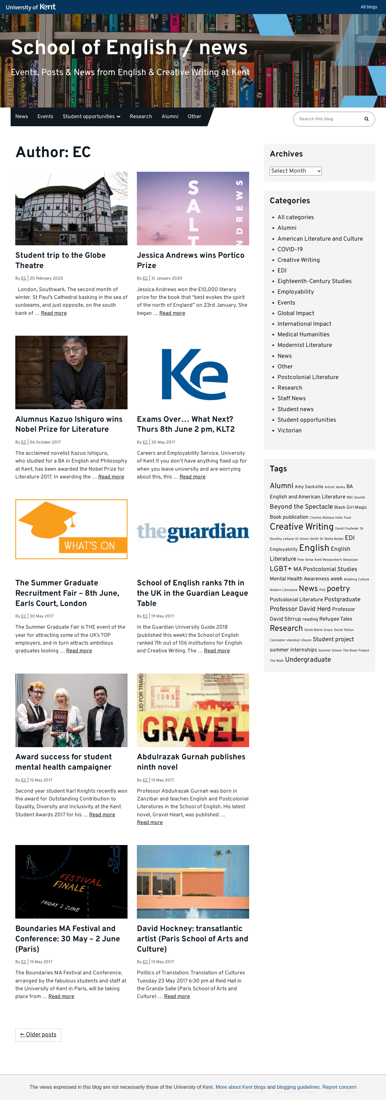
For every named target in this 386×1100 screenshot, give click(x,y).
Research (141, 116)
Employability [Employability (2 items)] (284, 550)
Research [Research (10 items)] (286, 629)
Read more (54, 313)
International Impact (304, 324)
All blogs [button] (369, 6)
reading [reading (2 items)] (310, 619)
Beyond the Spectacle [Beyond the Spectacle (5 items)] (301, 507)
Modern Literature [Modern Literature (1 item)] (283, 590)
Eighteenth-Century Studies (314, 281)
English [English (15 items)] (314, 548)
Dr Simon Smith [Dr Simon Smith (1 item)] (307, 539)
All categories (295, 217)
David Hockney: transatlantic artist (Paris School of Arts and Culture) (192, 939)
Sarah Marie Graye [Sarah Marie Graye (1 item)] (318, 630)
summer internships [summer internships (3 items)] (293, 650)
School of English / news (129, 48)
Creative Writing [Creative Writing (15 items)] (302, 527)
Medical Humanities (303, 335)
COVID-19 (290, 249)
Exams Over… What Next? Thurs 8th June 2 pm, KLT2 (186, 425)
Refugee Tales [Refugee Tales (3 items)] (335, 619)
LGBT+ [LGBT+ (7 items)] (281, 569)
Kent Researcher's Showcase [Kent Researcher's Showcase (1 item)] (336, 560)
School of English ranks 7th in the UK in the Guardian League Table (192, 594)
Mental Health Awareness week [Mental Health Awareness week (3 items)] (306, 579)
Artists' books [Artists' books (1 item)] (335, 487)
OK (295, 1089)
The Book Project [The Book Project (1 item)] (356, 651)
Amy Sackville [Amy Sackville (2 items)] (309, 487)
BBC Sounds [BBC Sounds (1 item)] (356, 498)
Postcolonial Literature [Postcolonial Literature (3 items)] (296, 600)
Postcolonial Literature (308, 377)
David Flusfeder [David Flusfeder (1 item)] (347, 529)
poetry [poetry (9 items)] (338, 589)
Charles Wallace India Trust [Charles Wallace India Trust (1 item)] (330, 518)
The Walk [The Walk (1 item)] (277, 661)
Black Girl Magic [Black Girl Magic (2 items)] (350, 508)
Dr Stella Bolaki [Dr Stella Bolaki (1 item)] (332, 539)
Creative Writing (298, 260)
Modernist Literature (304, 345)
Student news (295, 409)
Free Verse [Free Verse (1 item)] (305, 560)
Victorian (289, 431)
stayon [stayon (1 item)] (306, 640)
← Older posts (38, 1035)
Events (45, 116)
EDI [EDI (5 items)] (350, 538)
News (21, 116)
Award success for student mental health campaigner (63, 762)
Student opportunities (91, 116)
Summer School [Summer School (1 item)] (330, 651)
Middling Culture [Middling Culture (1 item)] (356, 580)
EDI (282, 271)
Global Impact (295, 313)
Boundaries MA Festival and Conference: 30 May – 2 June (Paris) (67, 939)
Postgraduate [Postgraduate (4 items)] (342, 599)
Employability (295, 292)
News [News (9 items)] (308, 589)
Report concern (339, 1087)
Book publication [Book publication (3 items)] (289, 517)
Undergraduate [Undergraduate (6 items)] (308, 660)
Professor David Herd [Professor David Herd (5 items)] (300, 609)
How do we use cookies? (234, 1088)
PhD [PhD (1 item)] (322, 590)
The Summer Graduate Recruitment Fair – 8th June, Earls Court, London (67, 594)
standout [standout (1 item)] (293, 640)
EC (24, 278)
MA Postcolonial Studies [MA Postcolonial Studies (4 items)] (325, 569)
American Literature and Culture (320, 239)
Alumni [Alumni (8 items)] (281, 486)
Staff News (291, 398)
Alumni (170, 116)
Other (194, 116)
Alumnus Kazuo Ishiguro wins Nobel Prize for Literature (69, 425)
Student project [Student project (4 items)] (333, 639)
